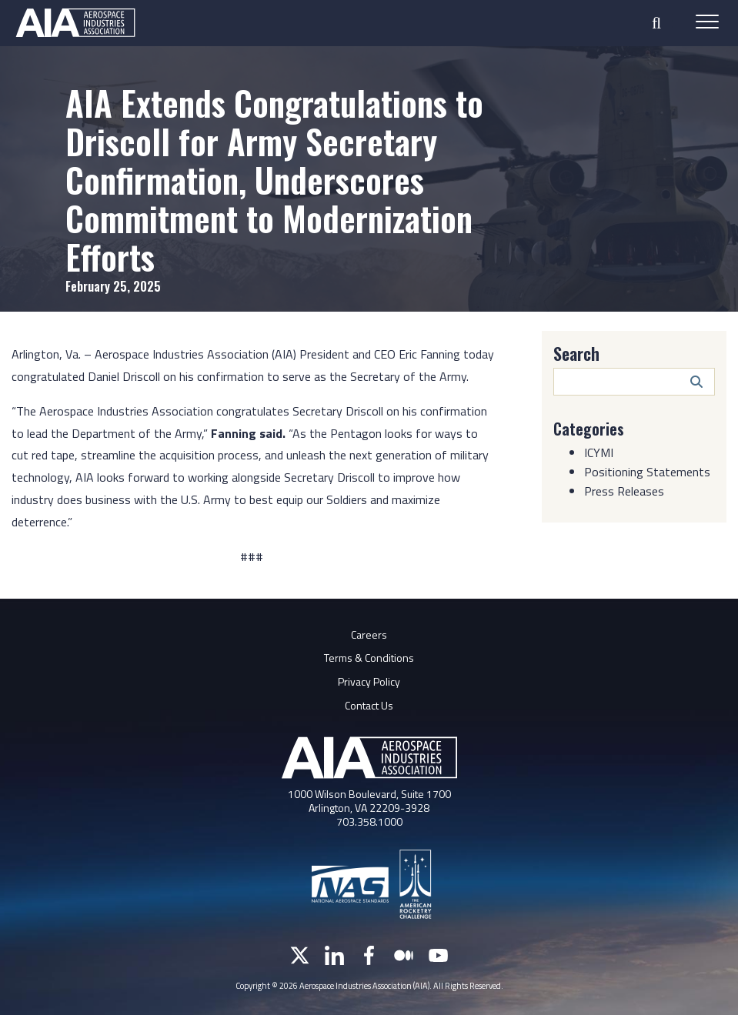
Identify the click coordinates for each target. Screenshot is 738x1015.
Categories (588, 428)
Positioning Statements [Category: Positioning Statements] (647, 471)
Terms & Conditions (369, 657)
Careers (369, 634)
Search (576, 353)
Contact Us (369, 705)
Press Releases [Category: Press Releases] (624, 491)
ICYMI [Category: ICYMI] (598, 452)
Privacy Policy (369, 681)
